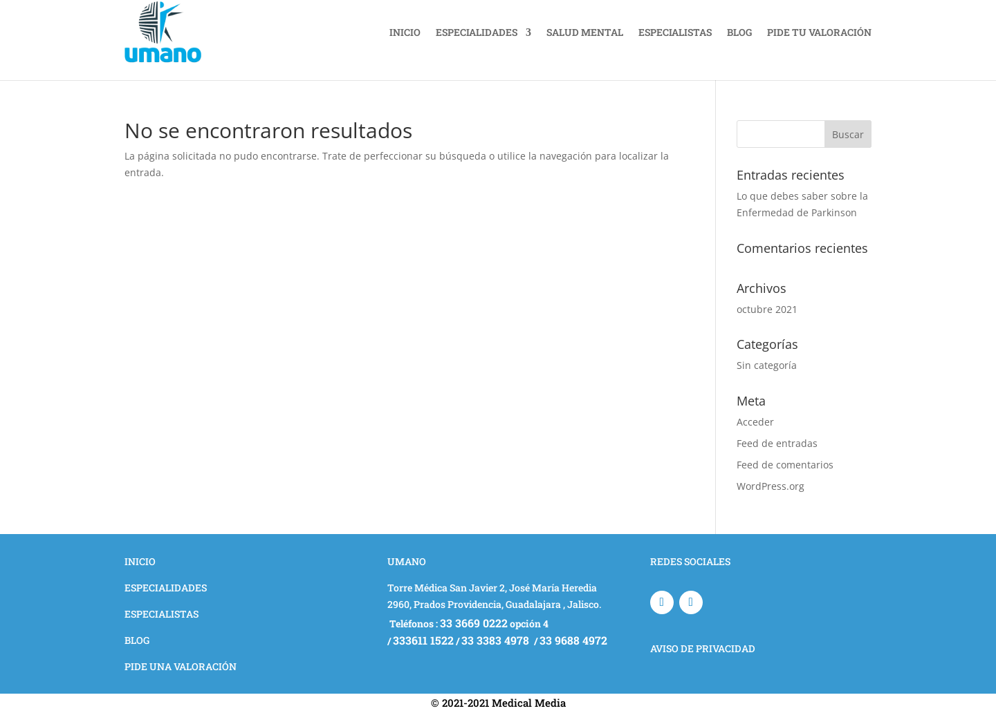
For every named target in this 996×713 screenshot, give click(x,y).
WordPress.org (770, 486)
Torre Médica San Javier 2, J (451, 587)
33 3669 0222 (474, 623)
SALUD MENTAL (584, 32)
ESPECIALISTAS (675, 32)
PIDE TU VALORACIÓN (819, 32)
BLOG (739, 32)
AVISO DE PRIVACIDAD (702, 648)
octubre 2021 (767, 309)
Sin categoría (767, 365)
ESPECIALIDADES (476, 32)
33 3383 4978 (496, 640)
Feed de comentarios (785, 464)
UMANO (406, 561)
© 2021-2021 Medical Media (498, 703)
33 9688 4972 (573, 640)
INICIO (405, 32)
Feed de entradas (777, 443)
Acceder (755, 421)
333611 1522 (423, 640)
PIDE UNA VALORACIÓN (180, 666)
